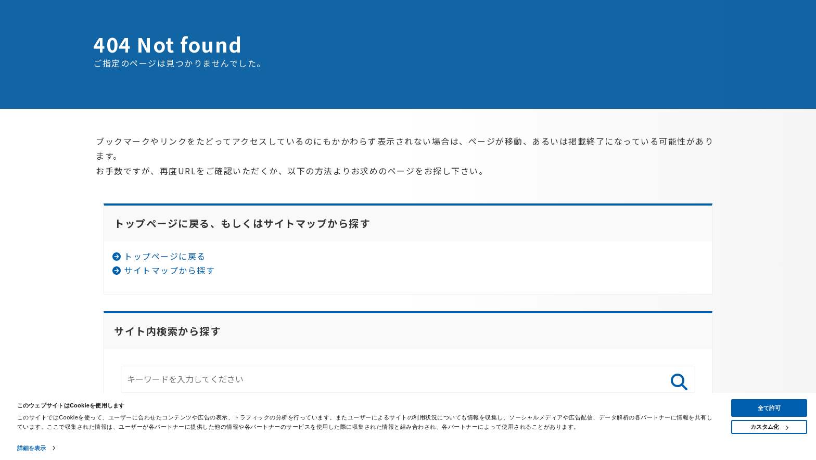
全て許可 (769, 408)
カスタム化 (769, 427)
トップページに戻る (165, 256)
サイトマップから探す (169, 270)
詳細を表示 (31, 448)
